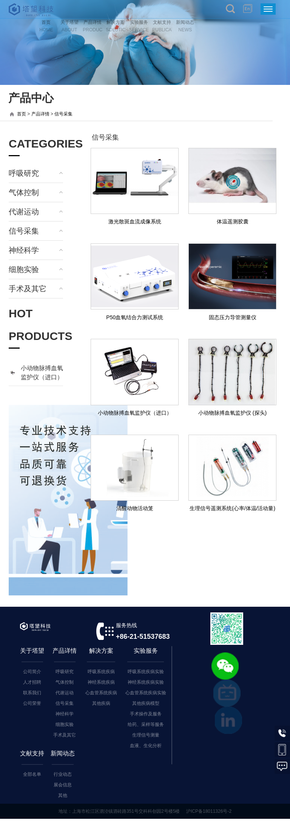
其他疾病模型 (145, 703)
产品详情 (40, 114)
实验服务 (146, 650)
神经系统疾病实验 (146, 682)
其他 (62, 795)
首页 (21, 114)
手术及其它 (27, 289)
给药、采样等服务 (146, 724)
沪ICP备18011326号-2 (208, 811)
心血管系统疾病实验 (145, 692)
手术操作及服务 (146, 714)
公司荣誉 (32, 703)
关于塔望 (32, 650)
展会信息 (63, 784)
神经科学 (24, 250)
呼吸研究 (24, 173)
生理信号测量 (145, 735)
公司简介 (32, 671)
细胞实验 (24, 269)
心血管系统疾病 (101, 692)
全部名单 (32, 774)
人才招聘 (32, 682)
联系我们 (32, 692)
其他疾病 (101, 703)
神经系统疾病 (101, 682)
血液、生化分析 (146, 745)
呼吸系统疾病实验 (146, 671)
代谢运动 (24, 212)
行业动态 (63, 774)
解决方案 (101, 650)
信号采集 (63, 114)
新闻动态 (63, 753)
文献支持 (32, 753)
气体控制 (24, 192)
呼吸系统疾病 (101, 671)
